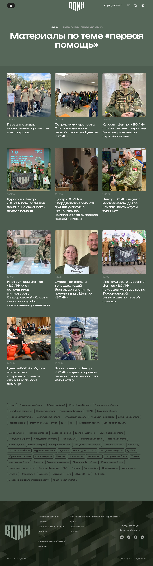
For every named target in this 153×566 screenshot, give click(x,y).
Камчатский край (17, 423)
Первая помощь (110, 468)
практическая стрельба (65, 480)
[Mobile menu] (11, 5)
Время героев (76, 456)
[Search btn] (135, 5)
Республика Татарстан (20, 411)
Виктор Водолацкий (59, 444)
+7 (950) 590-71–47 (113, 5)
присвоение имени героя (21, 468)
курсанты (43, 474)
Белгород (57, 474)
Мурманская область (75, 417)
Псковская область (45, 411)
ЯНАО (89, 411)
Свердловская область (106, 405)
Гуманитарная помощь (58, 462)
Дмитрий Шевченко (85, 433)
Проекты (42, 521)
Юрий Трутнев (16, 444)
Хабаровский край (55, 405)
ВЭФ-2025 (99, 474)
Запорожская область (115, 423)
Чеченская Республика (21, 417)
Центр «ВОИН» (16, 433)
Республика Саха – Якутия (43, 423)
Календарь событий (48, 516)
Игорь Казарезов (43, 456)
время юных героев (38, 433)
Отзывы (73, 531)
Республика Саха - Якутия (87, 444)
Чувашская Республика (102, 417)
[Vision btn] (143, 5)
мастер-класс (94, 456)
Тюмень (135, 456)
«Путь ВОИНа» (82, 474)
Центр (12, 405)
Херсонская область (89, 423)
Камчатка (38, 462)
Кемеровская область (112, 462)
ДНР (63, 423)
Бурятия (13, 474)
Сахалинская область (128, 417)
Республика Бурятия (79, 405)
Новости (42, 531)
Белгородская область (30, 405)
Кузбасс (131, 450)
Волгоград (133, 444)
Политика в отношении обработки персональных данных (95, 519)
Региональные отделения (51, 526)
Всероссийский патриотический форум (29, 480)
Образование (77, 526)
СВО (65, 468)
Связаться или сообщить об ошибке (52, 544)
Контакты (43, 536)
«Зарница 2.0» (68, 439)
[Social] (122, 537)
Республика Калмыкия (70, 411)
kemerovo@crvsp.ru (130, 530)
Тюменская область (107, 411)
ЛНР (72, 423)
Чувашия (64, 450)
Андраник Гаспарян (48, 468)
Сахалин (75, 468)
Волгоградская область (48, 417)
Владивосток (28, 474)
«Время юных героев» (20, 456)
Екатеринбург (91, 468)
